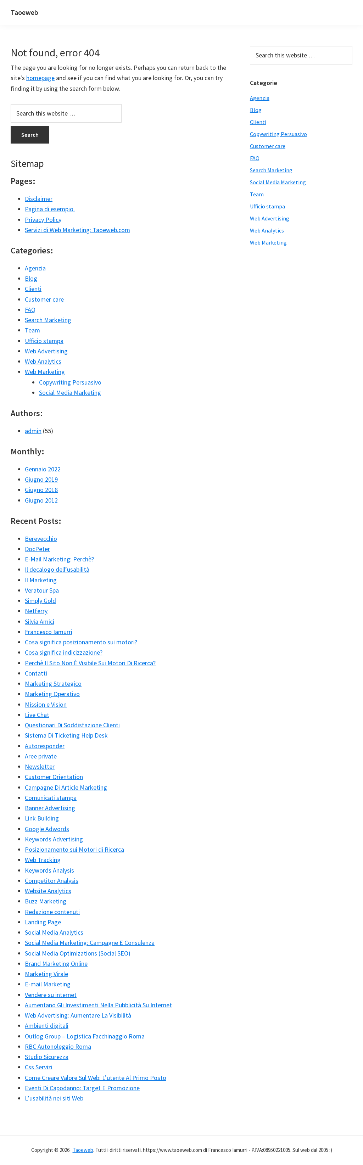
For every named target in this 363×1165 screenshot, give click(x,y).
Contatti (36, 673)
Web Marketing (45, 372)
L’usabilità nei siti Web (54, 1098)
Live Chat (37, 715)
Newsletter (40, 766)
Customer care (44, 299)
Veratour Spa (42, 590)
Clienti (33, 289)
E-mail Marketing (48, 984)
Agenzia (35, 268)
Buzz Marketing (45, 901)
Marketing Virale (46, 974)
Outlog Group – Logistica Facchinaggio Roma (85, 1036)
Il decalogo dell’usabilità (57, 569)
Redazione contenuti (52, 912)
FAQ (30, 310)
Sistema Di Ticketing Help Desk (66, 735)
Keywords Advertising (54, 839)
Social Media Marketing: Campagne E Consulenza (90, 943)
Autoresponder (45, 746)
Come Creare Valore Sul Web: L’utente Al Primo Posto (95, 1078)
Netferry (36, 611)
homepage (40, 78)
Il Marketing (41, 580)
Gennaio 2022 (43, 469)
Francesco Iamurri (48, 632)
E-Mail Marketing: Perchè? (59, 559)
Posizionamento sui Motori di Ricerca (74, 849)
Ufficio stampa (44, 341)
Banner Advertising (50, 808)
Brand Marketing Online (56, 963)
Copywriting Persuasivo (70, 382)
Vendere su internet (51, 995)
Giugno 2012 (41, 500)
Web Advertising (46, 351)
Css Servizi (38, 1067)
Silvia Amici (39, 621)
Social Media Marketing (70, 392)
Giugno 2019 (41, 479)
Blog (31, 278)
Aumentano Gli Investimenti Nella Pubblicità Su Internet (98, 1005)
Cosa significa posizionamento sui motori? (81, 642)
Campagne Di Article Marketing (66, 787)
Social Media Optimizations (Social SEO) (77, 953)
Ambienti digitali (46, 1025)
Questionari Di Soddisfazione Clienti (72, 725)
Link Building (42, 818)
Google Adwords (47, 829)
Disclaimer (38, 199)
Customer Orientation (54, 777)
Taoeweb (24, 12)
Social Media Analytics (54, 932)
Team (32, 330)
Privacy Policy (43, 219)
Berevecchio (41, 538)
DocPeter (37, 549)
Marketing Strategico (53, 683)
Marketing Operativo (52, 694)
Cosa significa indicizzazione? (63, 652)
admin (33, 431)
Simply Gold (40, 600)
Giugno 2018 (41, 490)
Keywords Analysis (49, 870)
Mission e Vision (46, 704)
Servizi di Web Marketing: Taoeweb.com (77, 230)
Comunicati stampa (51, 798)
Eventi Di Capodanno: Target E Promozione (82, 1088)
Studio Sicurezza (46, 1057)
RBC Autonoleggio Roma (58, 1046)
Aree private (41, 756)
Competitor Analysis (51, 880)
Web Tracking (43, 860)
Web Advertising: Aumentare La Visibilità (78, 1015)
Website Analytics (48, 891)
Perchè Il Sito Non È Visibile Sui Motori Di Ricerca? (90, 663)
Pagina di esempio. (50, 209)
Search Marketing (48, 320)
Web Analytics (43, 361)
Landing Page (43, 922)
